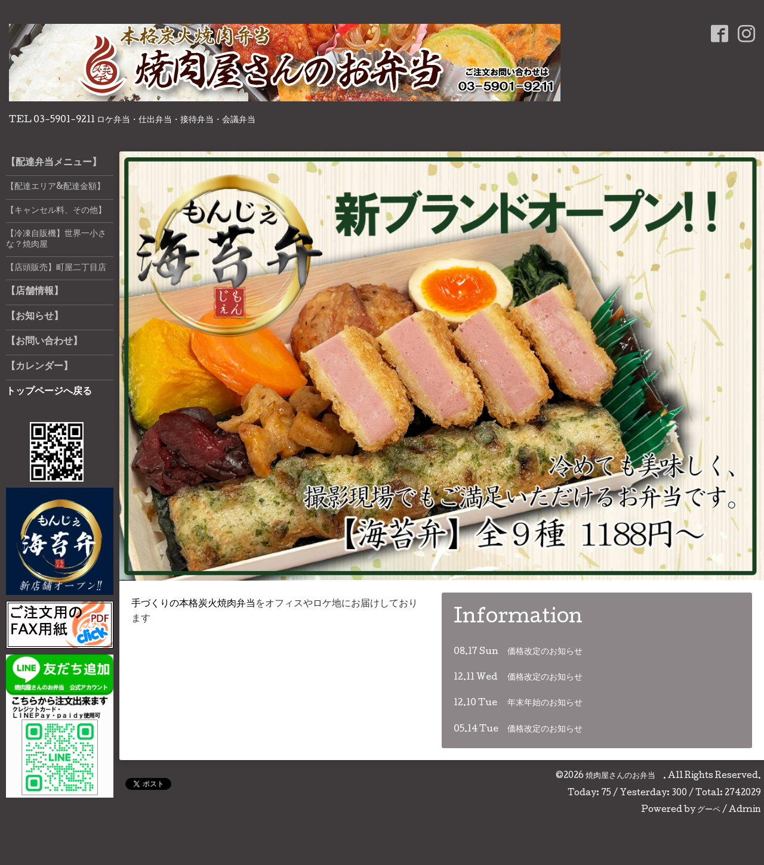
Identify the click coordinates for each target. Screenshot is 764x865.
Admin (745, 810)
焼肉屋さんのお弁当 (624, 776)
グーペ (708, 810)
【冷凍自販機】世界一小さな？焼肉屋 (56, 240)
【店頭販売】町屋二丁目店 (56, 268)
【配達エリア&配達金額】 (55, 187)
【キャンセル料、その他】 (56, 211)
